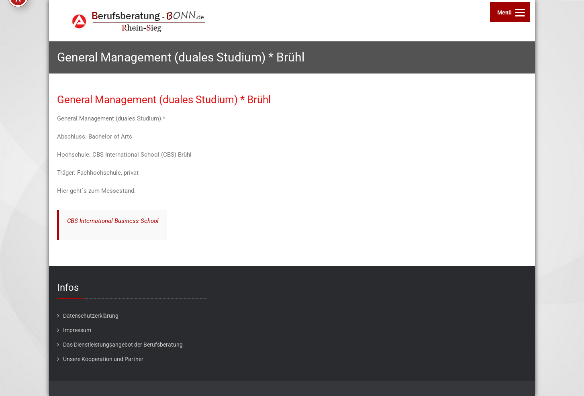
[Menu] (510, 12)
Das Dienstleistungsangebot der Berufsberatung (123, 344)
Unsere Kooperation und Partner (103, 359)
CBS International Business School (113, 221)
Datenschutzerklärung (90, 315)
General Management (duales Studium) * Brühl (164, 100)
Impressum (77, 330)
